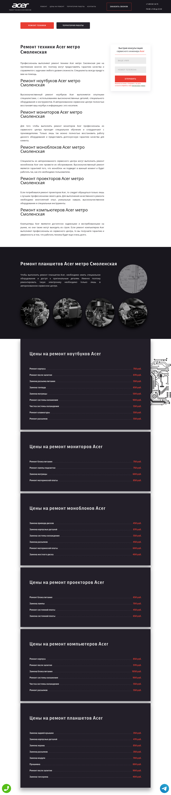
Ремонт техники (37, 25)
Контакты (91, 6)
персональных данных (138, 85)
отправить (130, 79)
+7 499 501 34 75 (152, 4)
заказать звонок (119, 7)
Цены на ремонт (57, 6)
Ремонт (43, 6)
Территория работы (76, 6)
